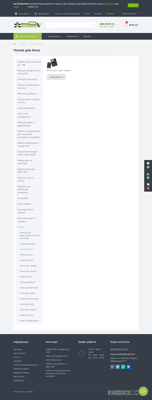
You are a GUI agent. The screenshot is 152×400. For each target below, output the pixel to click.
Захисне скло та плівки (25, 179)
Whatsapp (123, 367)
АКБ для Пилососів (27, 79)
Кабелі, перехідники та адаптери (27, 144)
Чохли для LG (26, 276)
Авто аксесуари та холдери (26, 220)
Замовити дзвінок (107, 26)
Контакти (110, 13)
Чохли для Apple (27, 243)
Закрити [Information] (133, 5)
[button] (148, 186)
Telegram (118, 367)
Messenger (128, 367)
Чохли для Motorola (29, 287)
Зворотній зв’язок (21, 372)
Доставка (98, 13)
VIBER (16, 7)
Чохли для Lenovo (28, 271)
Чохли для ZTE (26, 315)
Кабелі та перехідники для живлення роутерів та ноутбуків (28, 134)
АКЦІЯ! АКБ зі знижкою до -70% (29, 63)
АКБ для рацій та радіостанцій (25, 124)
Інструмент (23, 198)
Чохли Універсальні (29, 320)
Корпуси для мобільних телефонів (23, 189)
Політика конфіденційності (25, 365)
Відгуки (87, 36)
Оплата (87, 13)
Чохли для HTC (27, 260)
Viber (112, 367)
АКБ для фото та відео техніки (28, 101)
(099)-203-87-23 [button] (120, 349)
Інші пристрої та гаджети (25, 211)
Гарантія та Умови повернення (67, 13)
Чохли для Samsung (29, 298)
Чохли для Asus (27, 249)
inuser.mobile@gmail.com (122, 354)
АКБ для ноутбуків (26, 93)
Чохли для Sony (27, 304)
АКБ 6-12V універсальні (24, 115)
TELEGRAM (109, 4)
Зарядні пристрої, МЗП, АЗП (26, 170)
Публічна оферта (21, 368)
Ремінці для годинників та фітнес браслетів (30, 235)
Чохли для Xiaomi (28, 309)
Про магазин (19, 353)
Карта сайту (19, 376)
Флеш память (24, 203)
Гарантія (17, 361)
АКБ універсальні (26, 108)
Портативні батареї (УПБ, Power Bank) (27, 153)
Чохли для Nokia (27, 293)
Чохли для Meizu (28, 282)
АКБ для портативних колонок (28, 86)
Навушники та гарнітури (24, 162)
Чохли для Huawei (28, 265)
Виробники (18, 380)
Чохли (22, 44)
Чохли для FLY (26, 254)
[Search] (93, 24)
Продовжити (56, 76)
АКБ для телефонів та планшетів (28, 72)
